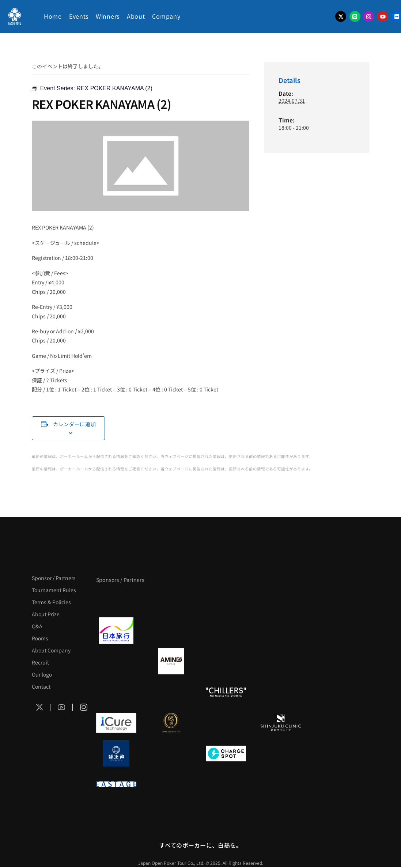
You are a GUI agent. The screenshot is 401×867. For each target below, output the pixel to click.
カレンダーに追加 (74, 424)
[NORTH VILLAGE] (171, 753)
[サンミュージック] (225, 599)
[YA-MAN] (280, 661)
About (136, 16)
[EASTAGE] (116, 784)
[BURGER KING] (116, 661)
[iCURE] (116, 722)
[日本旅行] (116, 630)
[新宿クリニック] (280, 722)
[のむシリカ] (116, 692)
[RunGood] (171, 692)
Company (166, 16)
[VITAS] (171, 661)
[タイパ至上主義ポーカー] (280, 599)
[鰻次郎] (116, 753)
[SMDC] (280, 753)
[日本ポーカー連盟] (171, 784)
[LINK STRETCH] (171, 722)
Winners (108, 16)
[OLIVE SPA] (225, 722)
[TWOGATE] (225, 630)
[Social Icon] (39, 707)
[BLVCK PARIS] (171, 599)
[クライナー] (225, 661)
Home (53, 16)
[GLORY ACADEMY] (171, 630)
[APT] (116, 599)
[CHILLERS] (225, 692)
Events (78, 16)
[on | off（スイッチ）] (280, 692)
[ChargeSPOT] (225, 753)
